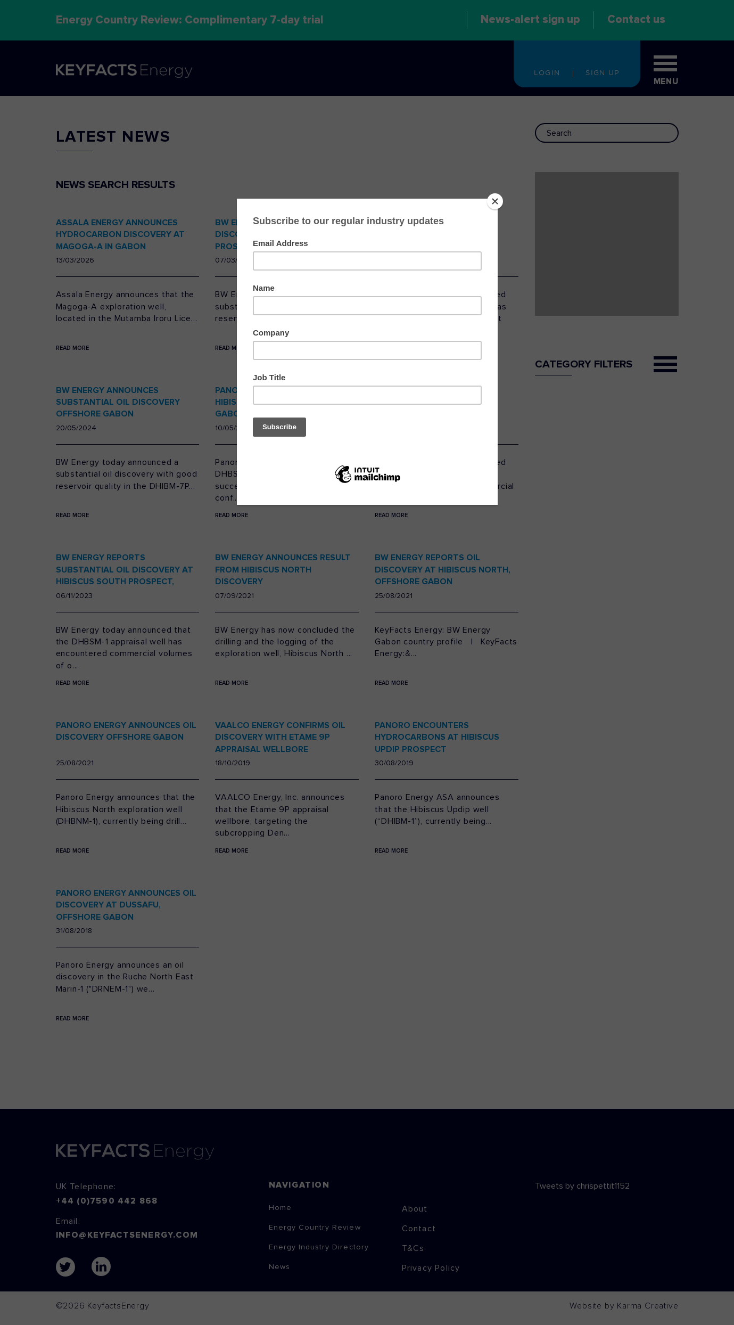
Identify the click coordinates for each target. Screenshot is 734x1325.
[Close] (495, 201)
